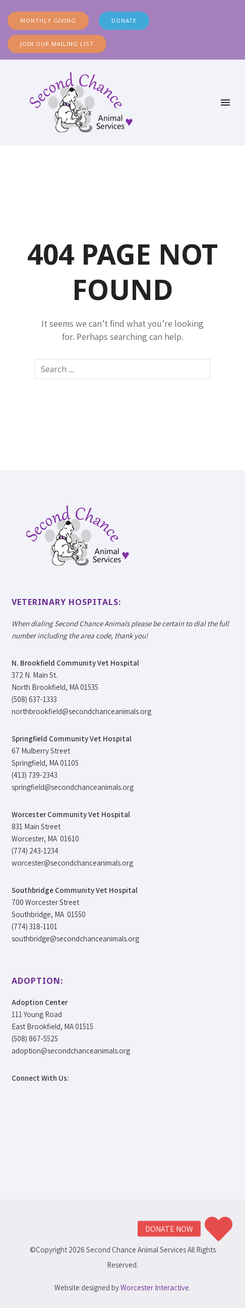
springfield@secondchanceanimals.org (73, 787)
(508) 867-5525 (35, 1038)
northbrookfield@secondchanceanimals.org (81, 711)
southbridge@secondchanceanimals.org (75, 938)
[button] (219, 1229)
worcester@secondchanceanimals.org (72, 863)
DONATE (124, 20)
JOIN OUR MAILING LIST (57, 43)
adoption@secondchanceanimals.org (71, 1050)
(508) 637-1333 (34, 699)
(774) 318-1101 (34, 926)
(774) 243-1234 (35, 851)
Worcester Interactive (154, 1287)
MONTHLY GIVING (48, 20)
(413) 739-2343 (34, 775)
